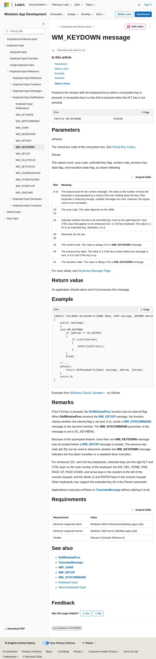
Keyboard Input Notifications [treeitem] (24, 106)
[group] (102, 350)
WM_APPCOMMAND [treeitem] (28, 121)
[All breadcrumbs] (55, 26)
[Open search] (139, 5)
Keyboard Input (68, 582)
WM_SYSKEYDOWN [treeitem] (27, 179)
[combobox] (24, 31)
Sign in (148, 4)
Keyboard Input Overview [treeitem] (24, 58)
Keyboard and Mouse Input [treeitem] (22, 39)
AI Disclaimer (10, 651)
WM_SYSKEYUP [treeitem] (25, 186)
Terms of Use (130, 651)
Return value (62, 68)
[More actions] (150, 26)
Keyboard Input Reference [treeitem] (27, 78)
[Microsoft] (6, 4)
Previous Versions (32, 651)
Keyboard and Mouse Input (76, 26)
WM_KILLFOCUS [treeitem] (25, 160)
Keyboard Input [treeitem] (18, 52)
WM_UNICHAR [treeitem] (24, 192)
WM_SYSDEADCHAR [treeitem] (28, 173)
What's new (124, 14)
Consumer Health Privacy (102, 651)
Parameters (61, 64)
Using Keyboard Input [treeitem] (22, 65)
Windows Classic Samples (86, 392)
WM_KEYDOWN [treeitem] (25, 147)
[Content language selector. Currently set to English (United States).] (20, 643)
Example (59, 73)
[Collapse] (43, 24)
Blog (48, 651)
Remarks (59, 78)
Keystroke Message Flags (94, 270)
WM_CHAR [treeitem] (22, 127)
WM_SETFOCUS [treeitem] (25, 166)
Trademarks (9, 656)
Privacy (78, 651)
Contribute (63, 651)
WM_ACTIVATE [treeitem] (24, 114)
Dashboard (143, 14)
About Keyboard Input (72, 587)
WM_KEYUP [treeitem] (23, 153)
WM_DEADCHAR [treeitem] (25, 134)
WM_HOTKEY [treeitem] (24, 140)
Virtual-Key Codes (123, 146)
